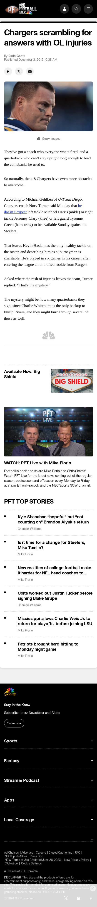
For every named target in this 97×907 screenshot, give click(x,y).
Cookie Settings (31, 863)
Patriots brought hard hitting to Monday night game (48, 647)
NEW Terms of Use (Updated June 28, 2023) (33, 860)
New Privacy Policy (76, 860)
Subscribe (14, 723)
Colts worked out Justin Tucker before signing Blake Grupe (55, 596)
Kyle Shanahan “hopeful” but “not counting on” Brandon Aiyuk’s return (53, 519)
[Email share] (30, 71)
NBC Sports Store (16, 856)
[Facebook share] (8, 71)
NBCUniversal (29, 871)
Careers (41, 852)
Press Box (36, 856)
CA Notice (11, 863)
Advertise (27, 852)
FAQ (77, 852)
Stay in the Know (17, 705)
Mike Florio (25, 554)
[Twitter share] (19, 71)
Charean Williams (29, 529)
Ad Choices (11, 852)
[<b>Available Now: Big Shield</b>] (72, 381)
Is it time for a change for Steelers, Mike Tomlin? (51, 545)
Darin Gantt (16, 56)
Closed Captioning (60, 852)
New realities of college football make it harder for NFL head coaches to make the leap (54, 570)
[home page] (21, 8)
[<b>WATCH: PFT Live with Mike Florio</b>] (48, 431)
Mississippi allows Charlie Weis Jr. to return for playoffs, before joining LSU (55, 621)
